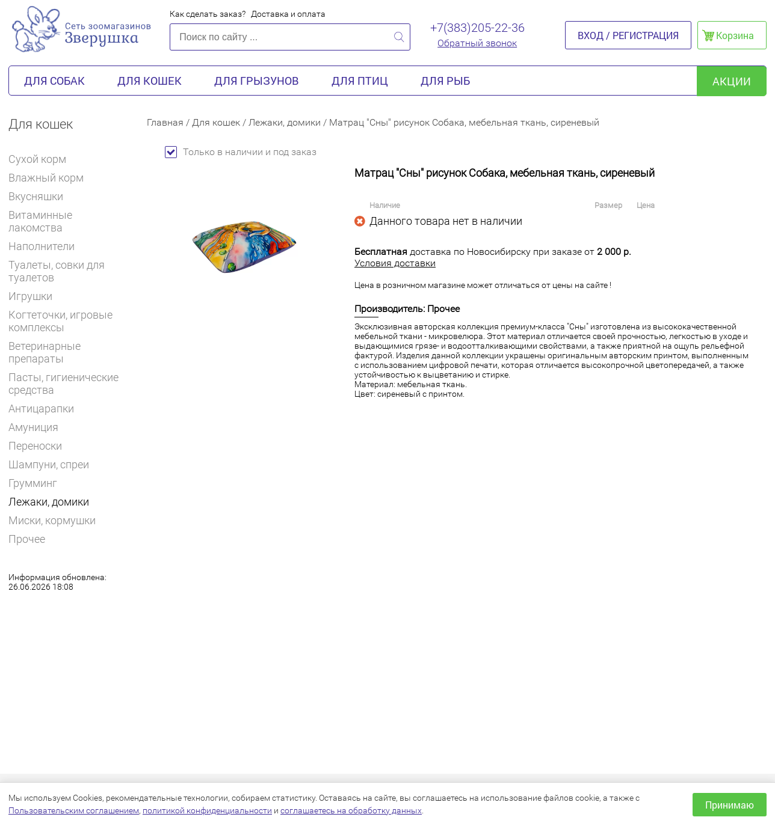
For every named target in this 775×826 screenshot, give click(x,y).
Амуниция (33, 427)
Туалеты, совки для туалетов (56, 271)
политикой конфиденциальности (207, 810)
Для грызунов (256, 80)
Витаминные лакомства (68, 221)
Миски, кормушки (52, 520)
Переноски (35, 445)
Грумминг (37, 483)
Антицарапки (41, 408)
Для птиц (360, 80)
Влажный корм (51, 177)
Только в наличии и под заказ (240, 152)
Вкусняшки (40, 196)
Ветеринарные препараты (68, 352)
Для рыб (445, 80)
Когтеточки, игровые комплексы (60, 321)
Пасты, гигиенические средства (63, 383)
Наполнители (46, 246)
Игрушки (35, 296)
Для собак (54, 80)
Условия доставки (395, 263)
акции (731, 81)
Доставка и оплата (288, 14)
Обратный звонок (477, 43)
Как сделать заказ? (207, 14)
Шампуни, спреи (48, 464)
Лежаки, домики (48, 501)
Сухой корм (42, 159)
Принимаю (729, 804)
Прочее (26, 539)
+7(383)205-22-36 (477, 27)
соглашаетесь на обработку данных (351, 810)
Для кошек (149, 80)
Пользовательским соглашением (73, 810)
